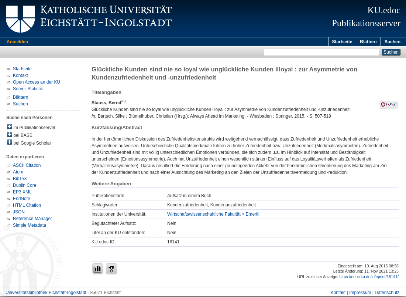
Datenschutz (387, 293)
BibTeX (20, 179)
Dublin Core (24, 186)
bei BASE (19, 136)
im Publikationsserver (31, 128)
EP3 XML (22, 193)
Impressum (360, 293)
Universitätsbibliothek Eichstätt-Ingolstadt (46, 293)
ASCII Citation (27, 166)
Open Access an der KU (36, 83)
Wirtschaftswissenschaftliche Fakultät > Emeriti (213, 215)
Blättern (368, 41)
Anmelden (17, 41)
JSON (19, 213)
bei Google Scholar (29, 144)
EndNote (21, 199)
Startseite (342, 41)
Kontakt (20, 76)
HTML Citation (27, 206)
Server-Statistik (28, 89)
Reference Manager (32, 219)
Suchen (392, 41)
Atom (18, 173)
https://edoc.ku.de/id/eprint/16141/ (369, 278)
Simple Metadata (29, 226)
